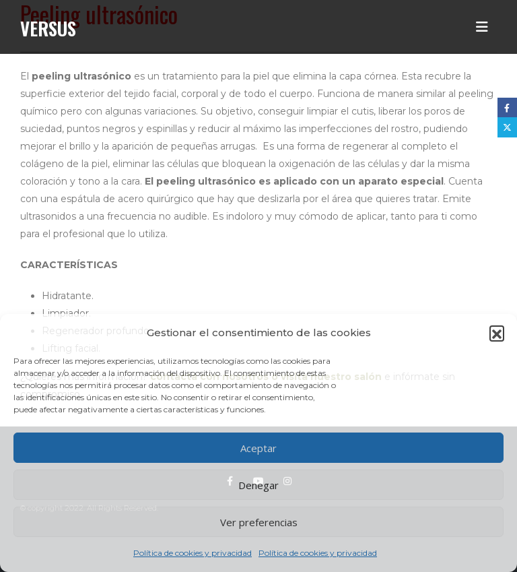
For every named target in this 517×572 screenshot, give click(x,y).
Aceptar (258, 448)
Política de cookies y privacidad (192, 553)
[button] (497, 333)
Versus (48, 28)
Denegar (258, 485)
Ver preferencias (259, 522)
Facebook (507, 107)
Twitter (507, 127)
